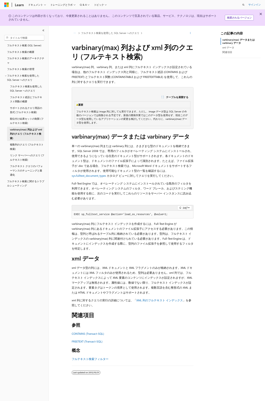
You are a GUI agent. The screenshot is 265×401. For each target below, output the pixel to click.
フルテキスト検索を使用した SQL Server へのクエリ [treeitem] (26, 88)
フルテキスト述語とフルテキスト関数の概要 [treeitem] (26, 99)
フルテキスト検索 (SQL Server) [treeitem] (24, 45)
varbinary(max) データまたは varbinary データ (238, 41)
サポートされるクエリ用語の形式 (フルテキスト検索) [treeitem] (26, 110)
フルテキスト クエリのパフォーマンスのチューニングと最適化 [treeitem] (26, 170)
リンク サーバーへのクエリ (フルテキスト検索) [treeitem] (27, 157)
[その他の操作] (190, 33)
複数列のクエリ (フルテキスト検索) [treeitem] (27, 147)
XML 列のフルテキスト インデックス (159, 300)
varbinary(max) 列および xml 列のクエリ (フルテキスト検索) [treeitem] (26, 134)
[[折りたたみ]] (43, 30)
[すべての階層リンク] (75, 33)
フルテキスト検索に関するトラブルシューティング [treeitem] (25, 183)
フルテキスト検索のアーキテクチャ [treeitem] (25, 60)
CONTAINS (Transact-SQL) (88, 333)
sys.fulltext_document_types (89, 175)
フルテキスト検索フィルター (90, 359)
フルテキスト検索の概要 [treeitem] (20, 52)
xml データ (228, 47)
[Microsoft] (6, 4)
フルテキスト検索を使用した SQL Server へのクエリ (110, 33)
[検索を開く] (243, 5)
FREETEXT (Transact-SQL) (87, 341)
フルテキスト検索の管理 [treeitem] (20, 69)
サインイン (254, 4)
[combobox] (24, 38)
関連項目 (227, 52)
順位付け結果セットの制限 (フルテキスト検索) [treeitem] (27, 121)
